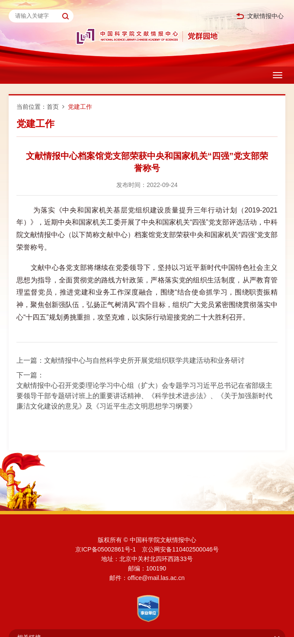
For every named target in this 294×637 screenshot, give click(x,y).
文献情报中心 (260, 16)
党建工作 (80, 106)
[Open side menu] (277, 75)
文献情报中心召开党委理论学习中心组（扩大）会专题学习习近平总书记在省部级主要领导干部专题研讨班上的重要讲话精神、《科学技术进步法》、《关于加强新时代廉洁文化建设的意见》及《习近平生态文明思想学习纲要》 (144, 396)
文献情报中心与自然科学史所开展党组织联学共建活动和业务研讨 (144, 360)
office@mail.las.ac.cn (156, 577)
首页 (53, 106)
